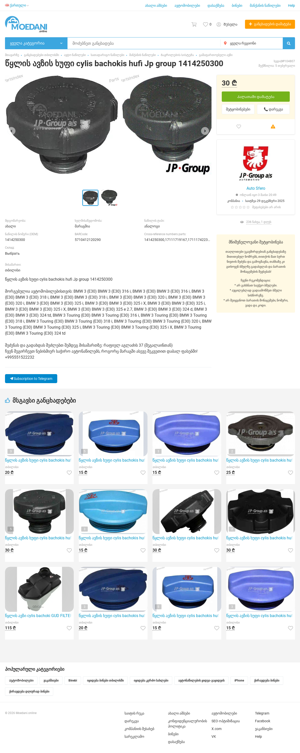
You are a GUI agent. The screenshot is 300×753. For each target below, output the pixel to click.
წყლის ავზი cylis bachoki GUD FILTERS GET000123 (39, 615)
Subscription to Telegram (31, 379)
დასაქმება (216, 5)
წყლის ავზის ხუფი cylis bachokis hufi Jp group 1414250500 (260, 538)
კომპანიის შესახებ (139, 729)
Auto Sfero (255, 188)
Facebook (262, 721)
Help (291, 5)
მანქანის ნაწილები (265, 5)
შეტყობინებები (238, 109)
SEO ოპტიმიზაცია (226, 721)
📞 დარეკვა (273, 109)
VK (214, 737)
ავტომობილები (187, 5)
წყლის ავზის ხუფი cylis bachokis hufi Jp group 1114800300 (39, 460)
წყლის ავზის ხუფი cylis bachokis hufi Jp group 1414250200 (186, 538)
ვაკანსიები (263, 729)
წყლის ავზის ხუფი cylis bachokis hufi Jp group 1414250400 (39, 538)
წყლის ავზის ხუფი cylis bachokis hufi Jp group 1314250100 (260, 460)
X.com (217, 729)
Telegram (262, 713)
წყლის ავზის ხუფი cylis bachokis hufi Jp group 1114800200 (113, 460)
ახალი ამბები (156, 5)
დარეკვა (131, 721)
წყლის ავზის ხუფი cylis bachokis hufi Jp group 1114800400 (186, 460)
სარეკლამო (134, 737)
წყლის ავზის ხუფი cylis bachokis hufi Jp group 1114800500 (113, 538)
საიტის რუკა (134, 713)
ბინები (237, 5)
